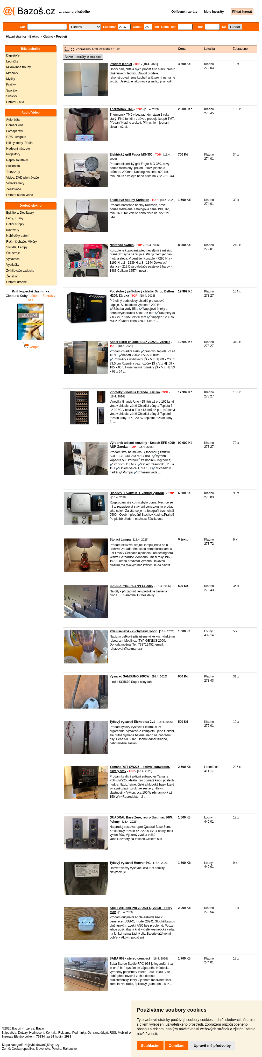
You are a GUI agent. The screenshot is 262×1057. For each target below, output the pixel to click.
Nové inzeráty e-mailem (83, 57)
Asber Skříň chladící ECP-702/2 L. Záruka (140, 342)
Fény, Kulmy (14, 218)
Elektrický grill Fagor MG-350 (131, 154)
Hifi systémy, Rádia (19, 143)
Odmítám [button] (177, 1046)
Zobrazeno (240, 49)
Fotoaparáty (14, 131)
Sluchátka (13, 166)
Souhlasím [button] (150, 1046)
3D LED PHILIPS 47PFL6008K (131, 586)
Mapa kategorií (12, 1045)
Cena (182, 49)
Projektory (13, 154)
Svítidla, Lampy (16, 247)
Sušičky (11, 96)
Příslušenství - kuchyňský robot (133, 631)
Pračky (11, 84)
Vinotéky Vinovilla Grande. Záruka (135, 392)
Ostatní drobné (16, 282)
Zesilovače (13, 189)
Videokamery (15, 183)
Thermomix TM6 (121, 109)
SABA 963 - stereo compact (130, 958)
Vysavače (13, 259)
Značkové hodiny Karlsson (129, 200)
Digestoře (12, 55)
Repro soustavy (17, 160)
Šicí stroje (13, 253)
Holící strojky (15, 224)
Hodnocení (36, 1032)
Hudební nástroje (18, 148)
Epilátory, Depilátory (20, 212)
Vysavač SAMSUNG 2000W (130, 676)
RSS (113, 1032)
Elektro (34, 36)
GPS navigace (16, 137)
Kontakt (51, 1032)
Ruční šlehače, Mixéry (21, 241)
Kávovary (12, 230)
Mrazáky (12, 73)
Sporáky (12, 90)
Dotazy (22, 1032)
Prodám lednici (121, 64)
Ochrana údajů (98, 1032)
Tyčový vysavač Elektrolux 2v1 (132, 722)
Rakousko (70, 1049)
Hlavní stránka (16, 36)
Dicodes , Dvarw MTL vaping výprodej (138, 493)
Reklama (64, 1032)
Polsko (56, 1049)
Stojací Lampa (120, 539)
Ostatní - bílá (15, 102)
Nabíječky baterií (17, 235)
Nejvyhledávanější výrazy (41, 1045)
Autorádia (12, 119)
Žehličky (12, 276)
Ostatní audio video (19, 195)
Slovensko (43, 1049)
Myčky (10, 79)
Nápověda (9, 1032)
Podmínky (79, 1032)
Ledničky (12, 61)
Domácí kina (15, 125)
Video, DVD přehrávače (22, 177)
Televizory (13, 172)
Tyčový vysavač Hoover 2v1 (130, 863)
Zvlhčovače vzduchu (20, 270)
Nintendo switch (122, 245)
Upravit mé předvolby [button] (212, 1046)
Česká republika (23, 1049)
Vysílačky (12, 265)
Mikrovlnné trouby (18, 67)
